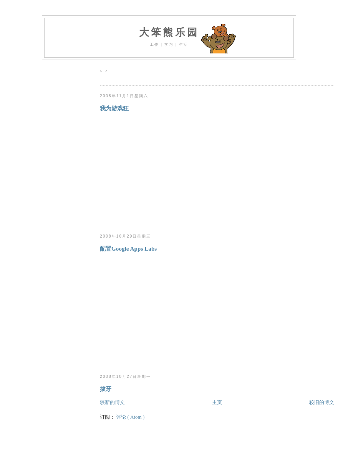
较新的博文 (112, 402)
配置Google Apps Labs (128, 248)
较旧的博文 (321, 402)
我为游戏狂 (114, 108)
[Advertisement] (164, 172)
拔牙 (105, 389)
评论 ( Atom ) (130, 417)
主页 (217, 402)
